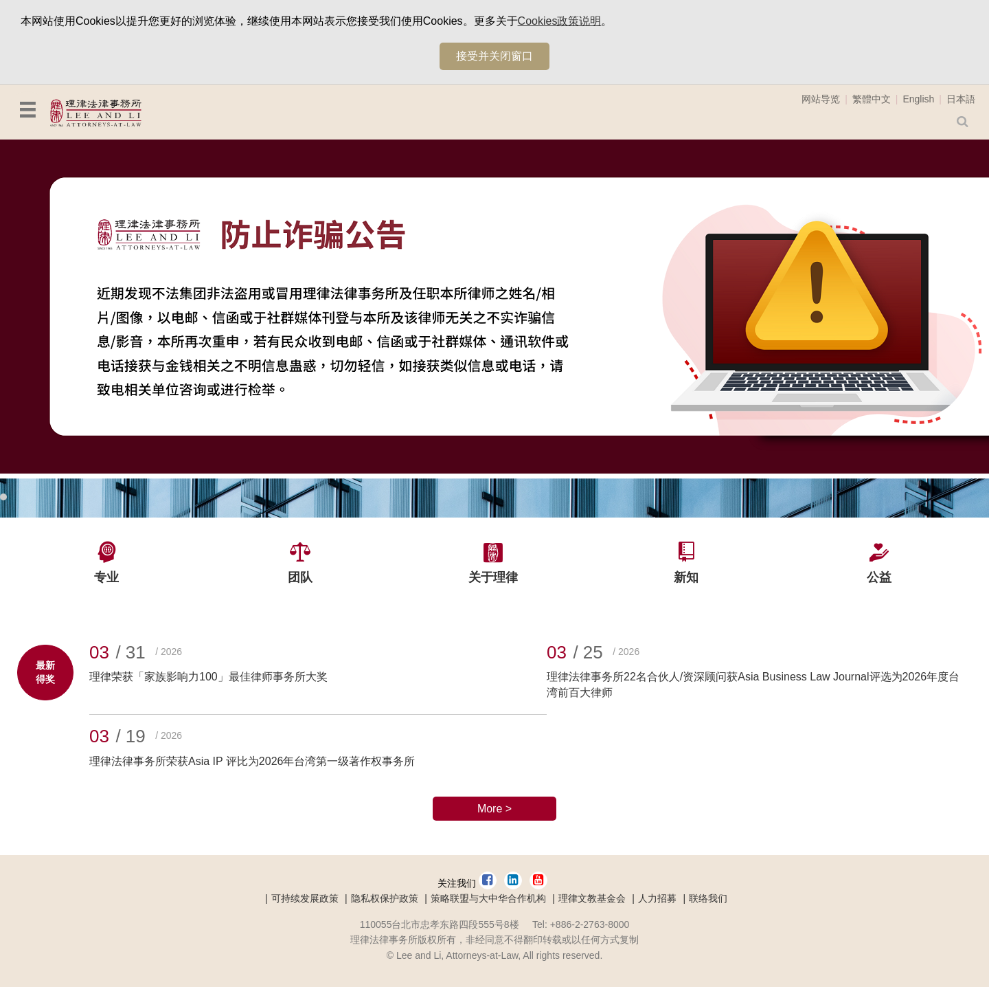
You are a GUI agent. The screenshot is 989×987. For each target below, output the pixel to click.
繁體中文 (871, 98)
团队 (300, 577)
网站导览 (821, 98)
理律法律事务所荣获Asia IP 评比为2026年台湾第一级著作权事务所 (252, 761)
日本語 (960, 98)
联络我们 (708, 898)
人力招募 (657, 898)
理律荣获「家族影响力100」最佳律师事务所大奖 (208, 677)
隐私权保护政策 (384, 898)
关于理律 (493, 577)
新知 (686, 577)
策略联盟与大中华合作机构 (488, 898)
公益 (879, 577)
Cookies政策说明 (560, 21)
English (918, 98)
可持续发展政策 (305, 898)
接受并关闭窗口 (494, 56)
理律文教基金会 (592, 898)
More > (494, 808)
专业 (106, 577)
